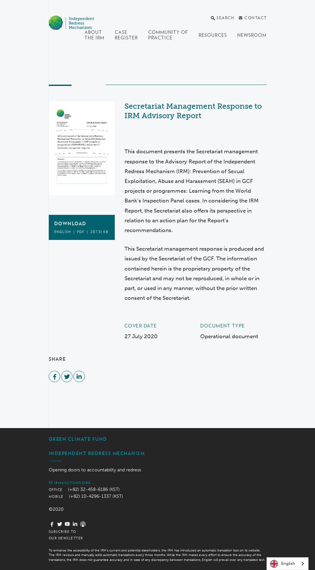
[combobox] (287, 563)
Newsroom (252, 35)
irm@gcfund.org (70, 482)
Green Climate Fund (78, 439)
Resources (213, 35)
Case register (126, 35)
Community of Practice (168, 35)
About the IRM (94, 35)
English (282, 564)
